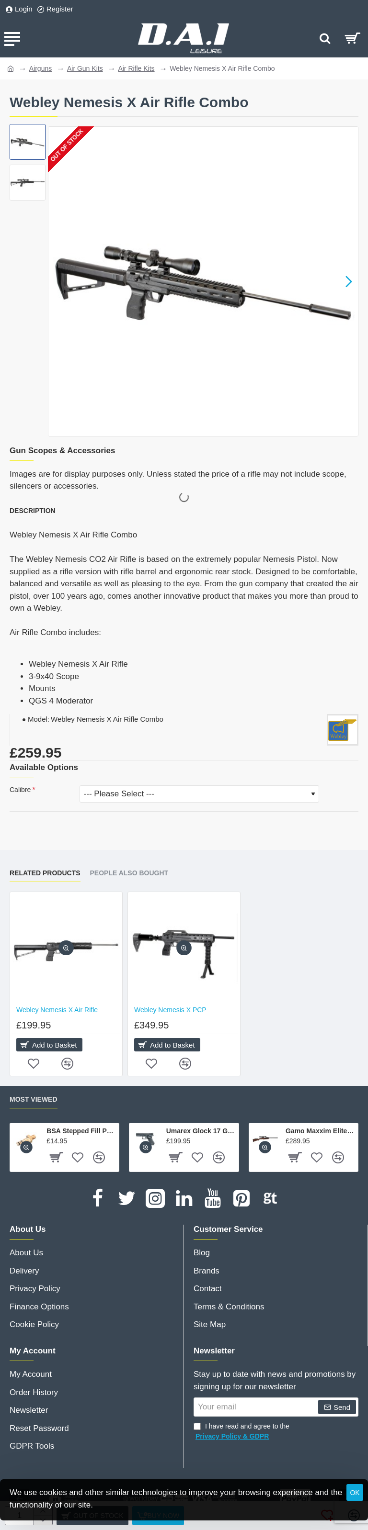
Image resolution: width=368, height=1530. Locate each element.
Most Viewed (34, 1099)
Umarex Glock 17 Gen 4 (200, 1131)
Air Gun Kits (85, 68)
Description (33, 510)
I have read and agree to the (241, 1431)
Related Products (45, 873)
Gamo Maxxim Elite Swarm (320, 1131)
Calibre (20, 789)
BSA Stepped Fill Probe (80, 1131)
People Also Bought (129, 873)
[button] (348, 281)
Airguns (40, 68)
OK (354, 1492)
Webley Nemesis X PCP (170, 1010)
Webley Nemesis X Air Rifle (57, 1010)
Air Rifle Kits (136, 68)
